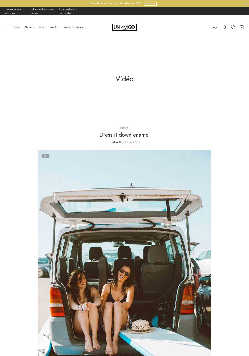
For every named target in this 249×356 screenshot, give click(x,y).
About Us (29, 27)
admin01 (116, 142)
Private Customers (73, 27)
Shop (42, 27)
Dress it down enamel (124, 135)
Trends (123, 127)
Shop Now (150, 3)
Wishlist (54, 27)
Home (16, 27)
